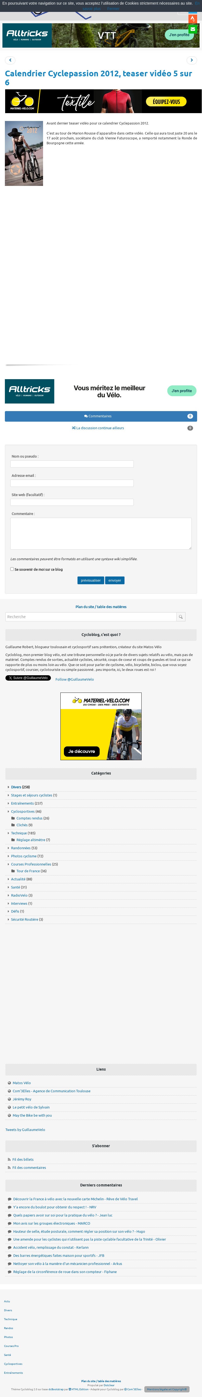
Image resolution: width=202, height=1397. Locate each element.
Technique (19, 833)
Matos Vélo (22, 1083)
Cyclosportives (23, 811)
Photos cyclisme (24, 856)
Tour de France (28, 871)
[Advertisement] (102, 227)
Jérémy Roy (22, 1099)
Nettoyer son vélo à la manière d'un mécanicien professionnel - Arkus (67, 1263)
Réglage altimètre (31, 840)
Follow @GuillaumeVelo (75, 679)
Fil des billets (23, 1159)
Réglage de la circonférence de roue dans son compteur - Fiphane (65, 1272)
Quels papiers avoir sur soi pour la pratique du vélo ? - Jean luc (62, 1215)
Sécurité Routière (24, 919)
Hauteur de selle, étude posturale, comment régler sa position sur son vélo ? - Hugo (79, 1231)
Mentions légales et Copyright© (167, 1389)
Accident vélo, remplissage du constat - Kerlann (51, 1247)
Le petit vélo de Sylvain (31, 1107)
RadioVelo (19, 895)
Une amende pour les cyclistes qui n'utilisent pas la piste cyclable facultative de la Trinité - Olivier (89, 1239)
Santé (15, 887)
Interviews (19, 903)
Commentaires (138, 416)
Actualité (18, 879)
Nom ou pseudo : (25, 456)
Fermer (113, 8)
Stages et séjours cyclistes (31, 795)
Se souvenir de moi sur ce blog (39, 569)
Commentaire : (23, 514)
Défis (15, 911)
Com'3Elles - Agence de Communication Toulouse (51, 1091)
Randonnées (21, 848)
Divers (16, 787)
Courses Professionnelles (31, 864)
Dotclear (109, 1385)
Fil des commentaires (29, 1167)
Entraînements (22, 803)
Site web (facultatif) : (28, 495)
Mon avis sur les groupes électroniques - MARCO (51, 1223)
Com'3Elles (132, 1389)
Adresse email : (24, 476)
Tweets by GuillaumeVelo (25, 1129)
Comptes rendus (30, 818)
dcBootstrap (56, 1389)
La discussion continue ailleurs (132, 428)
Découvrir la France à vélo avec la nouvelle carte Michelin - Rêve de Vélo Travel (75, 1199)
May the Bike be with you (32, 1115)
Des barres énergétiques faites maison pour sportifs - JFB (58, 1255)
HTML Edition (79, 1389)
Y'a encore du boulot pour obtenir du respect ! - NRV (54, 1207)
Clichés (22, 825)
